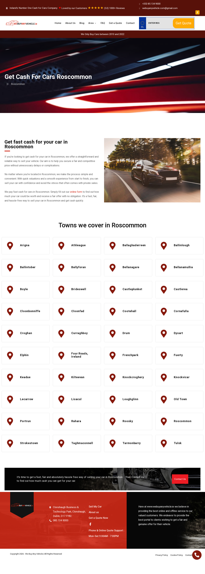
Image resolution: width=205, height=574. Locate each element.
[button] (180, 491)
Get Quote (183, 23)
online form (76, 192)
